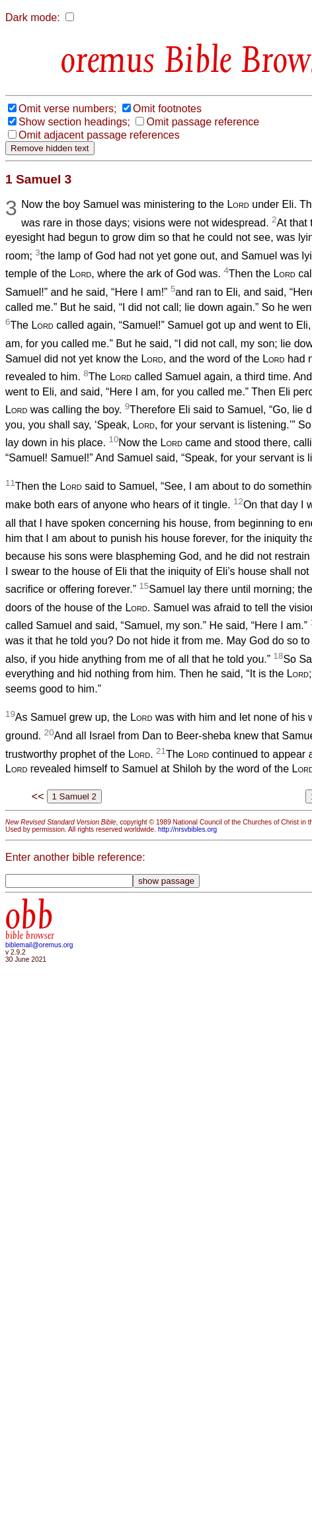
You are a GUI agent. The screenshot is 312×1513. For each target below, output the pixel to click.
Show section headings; (74, 121)
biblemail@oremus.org (39, 945)
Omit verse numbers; (67, 108)
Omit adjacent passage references (99, 135)
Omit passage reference (202, 121)
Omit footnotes (167, 108)
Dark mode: (32, 17)
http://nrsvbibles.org (187, 829)
